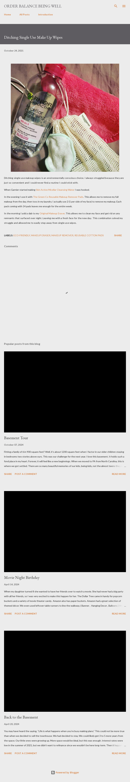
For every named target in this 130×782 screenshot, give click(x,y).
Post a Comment (26, 473)
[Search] (116, 6)
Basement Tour (16, 437)
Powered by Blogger (65, 772)
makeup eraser (40, 235)
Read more (119, 473)
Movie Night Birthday (21, 577)
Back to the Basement (21, 717)
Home (7, 14)
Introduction (45, 14)
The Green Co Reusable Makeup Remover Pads (58, 196)
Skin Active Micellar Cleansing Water (55, 189)
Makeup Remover (62, 235)
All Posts (24, 14)
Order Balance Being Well (33, 6)
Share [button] (118, 235)
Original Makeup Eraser (52, 213)
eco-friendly (22, 235)
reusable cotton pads (89, 235)
